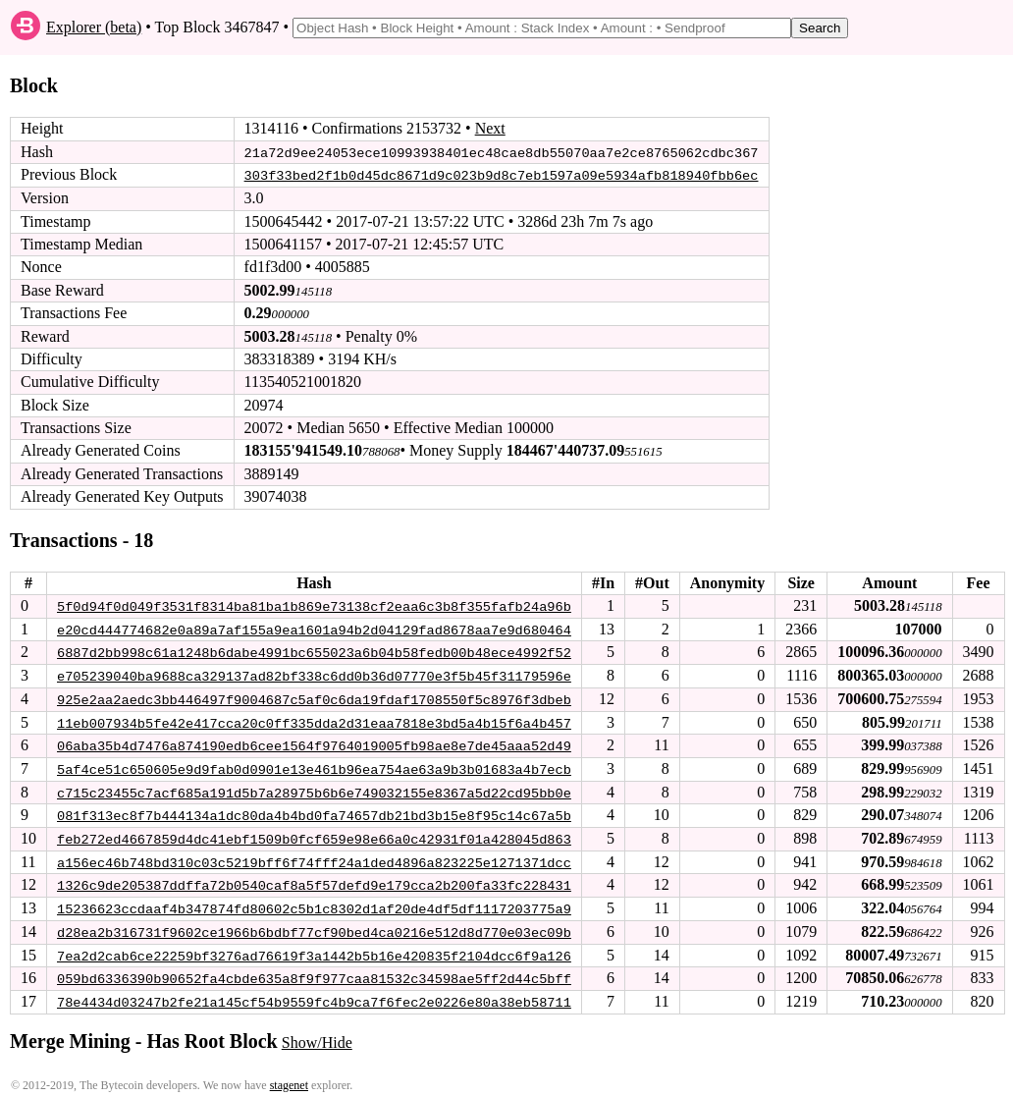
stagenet (289, 1078)
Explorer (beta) (93, 27)
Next (490, 128)
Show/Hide (317, 1035)
